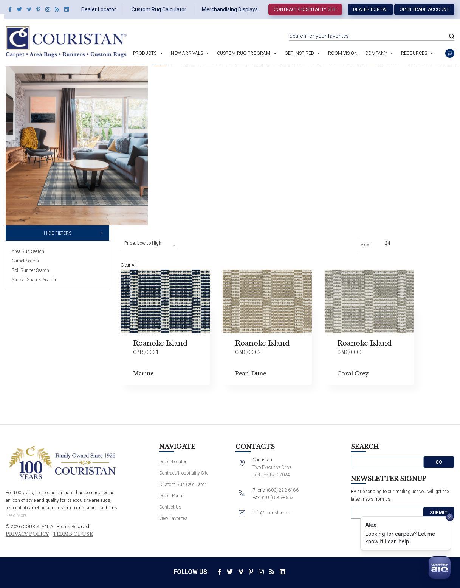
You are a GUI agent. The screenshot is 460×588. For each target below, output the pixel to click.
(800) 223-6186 (283, 490)
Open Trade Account (424, 9)
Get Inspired (299, 53)
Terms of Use (73, 534)
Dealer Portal (370, 9)
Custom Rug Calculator (159, 9)
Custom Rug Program (243, 53)
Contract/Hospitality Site (305, 9)
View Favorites (173, 518)
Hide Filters (57, 233)
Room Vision (343, 53)
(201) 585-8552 (278, 497)
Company (376, 53)
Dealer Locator (98, 9)
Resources (414, 53)
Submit (439, 512)
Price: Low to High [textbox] (142, 243)
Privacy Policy (27, 534)
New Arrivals (187, 53)
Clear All (129, 265)
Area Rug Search (28, 251)
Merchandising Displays (230, 9)
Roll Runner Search (30, 270)
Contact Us (170, 507)
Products (144, 53)
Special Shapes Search (34, 279)
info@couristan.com (272, 512)
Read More (16, 515)
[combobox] (149, 243)
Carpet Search (25, 261)
